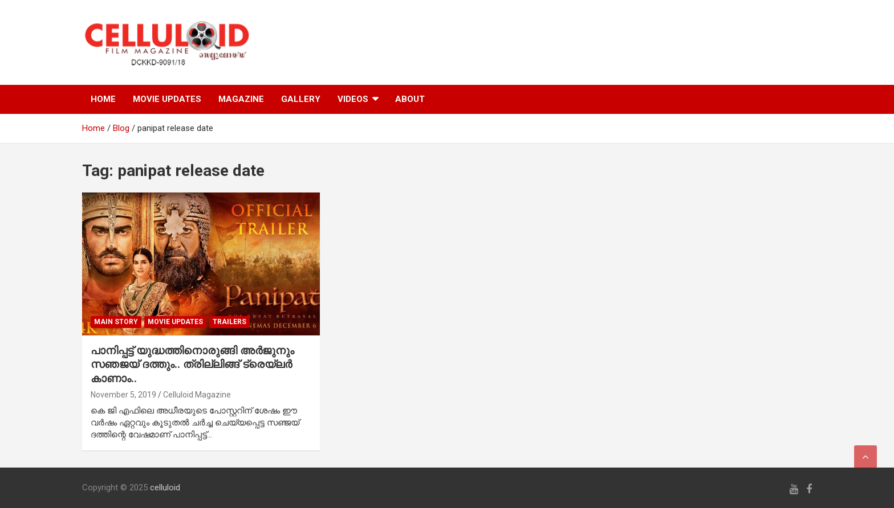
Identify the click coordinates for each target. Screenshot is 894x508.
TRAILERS (229, 322)
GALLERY (300, 99)
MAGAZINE (241, 99)
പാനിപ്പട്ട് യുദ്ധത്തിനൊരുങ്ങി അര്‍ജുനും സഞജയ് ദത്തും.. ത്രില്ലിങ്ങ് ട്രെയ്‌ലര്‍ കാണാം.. (192, 364)
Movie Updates (175, 322)
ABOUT (410, 99)
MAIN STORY (116, 322)
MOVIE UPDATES (167, 99)
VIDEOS (353, 99)
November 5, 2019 (123, 394)
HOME (103, 99)
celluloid (165, 487)
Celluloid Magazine (197, 394)
